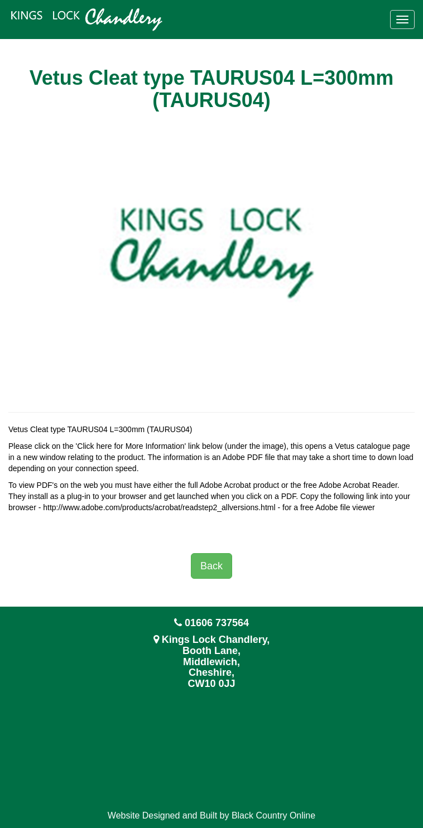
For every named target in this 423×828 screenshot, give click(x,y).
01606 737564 (217, 622)
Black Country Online (273, 815)
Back (211, 566)
